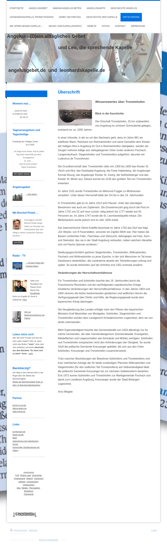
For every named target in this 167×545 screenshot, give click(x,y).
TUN (17, 475)
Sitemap (33, 530)
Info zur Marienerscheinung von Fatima (34, 315)
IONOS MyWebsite (48, 540)
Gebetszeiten (29, 485)
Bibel (15, 438)
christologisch (32, 482)
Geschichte (37, 475)
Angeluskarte (19, 478)
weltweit (21, 482)
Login (154, 530)
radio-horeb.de (19, 411)
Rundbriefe (35, 293)
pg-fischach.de (19, 432)
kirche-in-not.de (19, 405)
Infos (25, 300)
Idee (19, 488)
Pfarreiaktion (34, 488)
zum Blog (18, 242)
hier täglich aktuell (22, 174)
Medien (25, 488)
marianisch (39, 478)
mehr (31, 353)
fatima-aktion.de (19, 408)
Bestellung (28, 491)
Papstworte (29, 494)
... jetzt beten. (31, 194)
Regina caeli (25, 475)
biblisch (29, 478)
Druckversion (19, 530)
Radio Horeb (18, 435)
